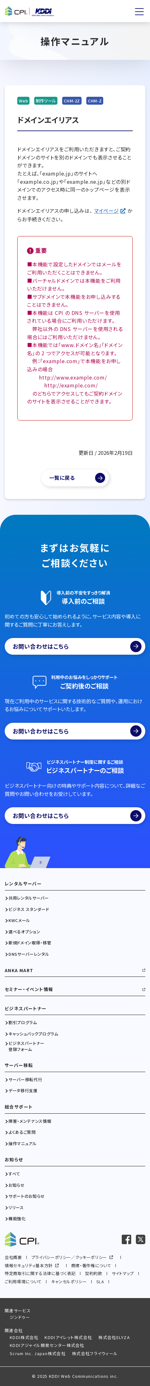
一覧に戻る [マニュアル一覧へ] (62, 477)
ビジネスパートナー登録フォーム (26, 1046)
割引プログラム (22, 1022)
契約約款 (93, 1273)
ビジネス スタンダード (28, 909)
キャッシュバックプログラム (33, 1034)
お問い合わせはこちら (77, 646)
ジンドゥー (20, 1317)
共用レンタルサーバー (28, 898)
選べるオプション (24, 932)
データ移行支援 (23, 1090)
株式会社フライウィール (95, 1353)
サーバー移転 (19, 1065)
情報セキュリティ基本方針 (29, 1265)
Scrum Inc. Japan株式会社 (38, 1353)
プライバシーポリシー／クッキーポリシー (69, 1257)
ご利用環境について (23, 1282)
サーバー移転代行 (25, 1079)
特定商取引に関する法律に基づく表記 (40, 1273)
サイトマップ (123, 1273)
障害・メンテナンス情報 (29, 1121)
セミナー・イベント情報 (29, 989)
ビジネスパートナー (26, 1009)
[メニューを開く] (139, 11)
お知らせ (14, 1160)
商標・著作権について (91, 1265)
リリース (16, 1207)
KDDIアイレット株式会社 (68, 1337)
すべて (14, 1174)
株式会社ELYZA (114, 1337)
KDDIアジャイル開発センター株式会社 (47, 1345)
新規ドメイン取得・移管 (29, 943)
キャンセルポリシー (69, 1282)
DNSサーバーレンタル (28, 954)
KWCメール (19, 920)
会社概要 (13, 1257)
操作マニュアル (22, 1143)
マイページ (106, 210)
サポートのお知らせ (26, 1196)
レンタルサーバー (23, 884)
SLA (100, 1282)
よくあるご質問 (22, 1132)
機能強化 (17, 1218)
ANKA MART (19, 970)
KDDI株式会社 (24, 1337)
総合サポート (19, 1107)
